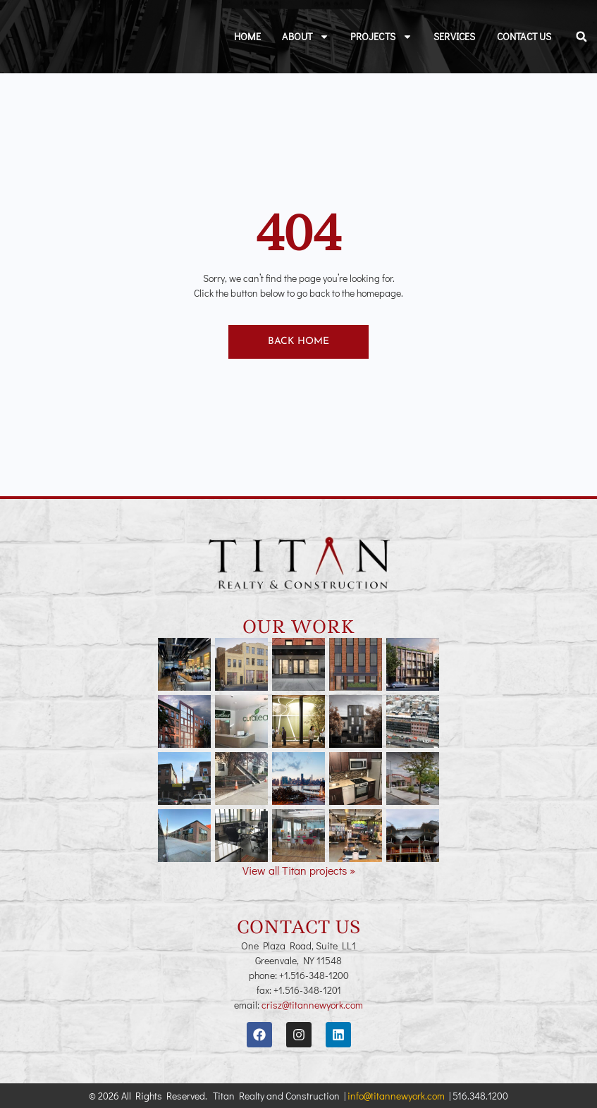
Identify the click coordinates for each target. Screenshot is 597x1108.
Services (454, 36)
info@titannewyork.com (396, 1095)
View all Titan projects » (298, 870)
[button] (581, 37)
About (305, 36)
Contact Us (524, 36)
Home (247, 36)
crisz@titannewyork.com (312, 1004)
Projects (381, 36)
